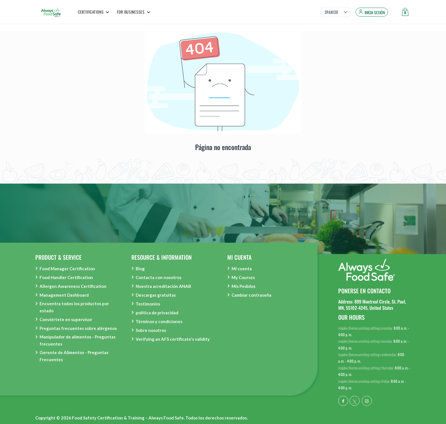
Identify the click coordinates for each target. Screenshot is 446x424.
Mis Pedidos (243, 286)
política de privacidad (157, 312)
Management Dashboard (64, 295)
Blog (140, 268)
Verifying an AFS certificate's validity (173, 339)
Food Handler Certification (66, 277)
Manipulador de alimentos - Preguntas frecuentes (77, 340)
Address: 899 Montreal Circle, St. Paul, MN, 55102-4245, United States (372, 304)
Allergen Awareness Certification (73, 286)
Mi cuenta (242, 268)
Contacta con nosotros (158, 277)
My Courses (243, 277)
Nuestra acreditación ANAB (163, 286)
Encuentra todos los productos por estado (74, 307)
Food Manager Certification (67, 268)
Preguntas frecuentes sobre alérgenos (78, 328)
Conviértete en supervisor (66, 319)
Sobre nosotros (151, 330)
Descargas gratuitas (156, 295)
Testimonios (148, 303)
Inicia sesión (375, 12)
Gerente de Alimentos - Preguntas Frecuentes (74, 356)
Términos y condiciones (159, 321)
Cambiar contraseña (251, 295)
